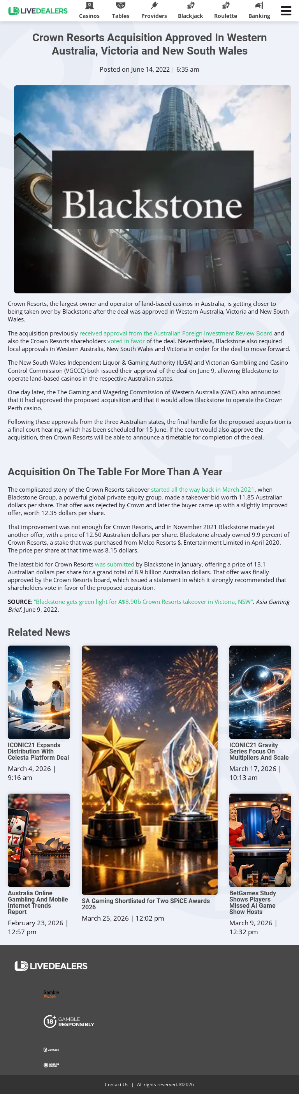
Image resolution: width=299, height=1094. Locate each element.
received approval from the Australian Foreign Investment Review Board (176, 333)
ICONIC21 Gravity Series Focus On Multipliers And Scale (259, 751)
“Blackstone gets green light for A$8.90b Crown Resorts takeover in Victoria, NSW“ (143, 601)
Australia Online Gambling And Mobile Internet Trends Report (38, 902)
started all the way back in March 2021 (203, 489)
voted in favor (126, 341)
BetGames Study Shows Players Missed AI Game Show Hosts (252, 902)
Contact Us (116, 1084)
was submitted (114, 564)
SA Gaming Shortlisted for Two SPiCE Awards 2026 (146, 904)
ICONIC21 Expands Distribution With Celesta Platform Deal (38, 751)
